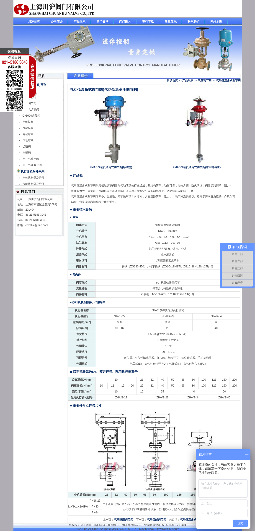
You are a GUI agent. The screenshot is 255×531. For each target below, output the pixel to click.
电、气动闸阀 (31, 158)
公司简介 (57, 21)
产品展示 (79, 21)
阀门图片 (125, 21)
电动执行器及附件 (33, 177)
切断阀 (27, 146)
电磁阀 (27, 152)
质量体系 (171, 21)
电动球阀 (28, 134)
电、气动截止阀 (32, 165)
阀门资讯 (102, 21)
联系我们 (193, 21)
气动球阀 (28, 140)
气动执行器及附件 (33, 184)
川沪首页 (34, 21)
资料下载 (148, 21)
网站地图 (216, 21)
